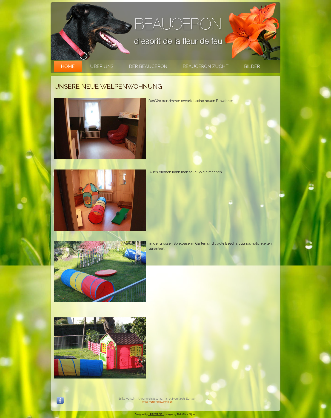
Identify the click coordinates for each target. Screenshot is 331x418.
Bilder (252, 66)
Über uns (102, 66)
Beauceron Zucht (206, 66)
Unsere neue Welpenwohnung (108, 86)
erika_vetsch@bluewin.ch (157, 401)
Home (68, 66)
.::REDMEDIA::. (156, 414)
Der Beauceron (148, 66)
